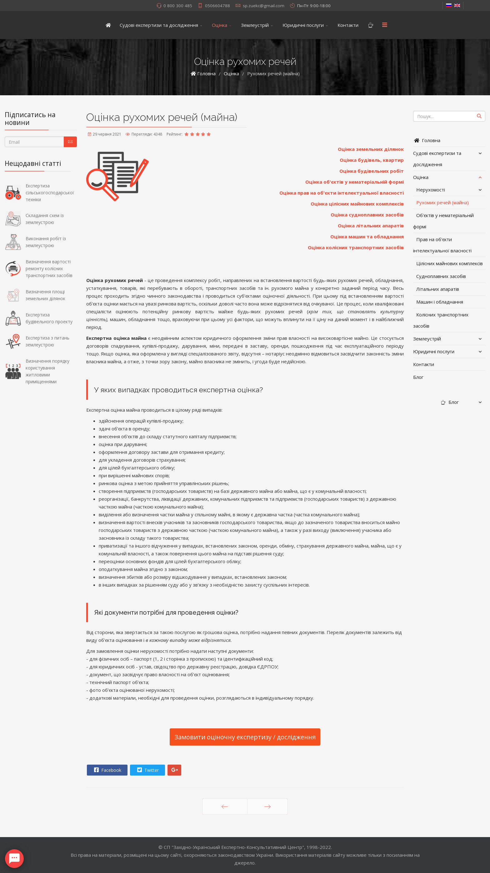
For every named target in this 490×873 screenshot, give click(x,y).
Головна (426, 140)
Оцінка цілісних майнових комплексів (357, 204)
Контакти (348, 25)
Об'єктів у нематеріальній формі (443, 221)
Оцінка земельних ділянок (371, 149)
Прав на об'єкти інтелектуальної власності (442, 245)
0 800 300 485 (177, 5)
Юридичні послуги (303, 25)
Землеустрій (255, 25)
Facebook (106, 770)
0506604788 (217, 5)
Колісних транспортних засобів (440, 320)
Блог (418, 377)
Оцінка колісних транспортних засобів (356, 247)
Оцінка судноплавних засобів (367, 214)
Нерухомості (430, 189)
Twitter (147, 770)
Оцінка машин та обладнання (367, 236)
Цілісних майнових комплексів (449, 263)
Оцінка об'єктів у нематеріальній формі (354, 182)
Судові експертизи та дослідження (159, 25)
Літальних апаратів (437, 289)
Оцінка (219, 25)
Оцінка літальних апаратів (371, 225)
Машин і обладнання (439, 302)
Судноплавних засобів (441, 276)
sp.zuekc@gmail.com (263, 5)
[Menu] (385, 25)
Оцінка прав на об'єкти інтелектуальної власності (341, 193)
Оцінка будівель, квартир (372, 160)
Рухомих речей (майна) (442, 202)
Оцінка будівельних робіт (371, 171)
